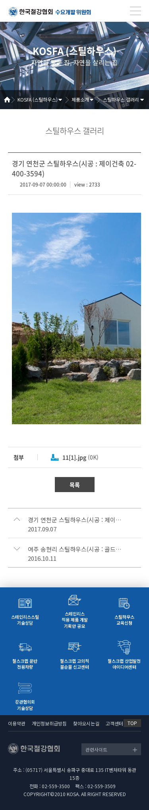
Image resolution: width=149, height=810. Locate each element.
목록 (75, 485)
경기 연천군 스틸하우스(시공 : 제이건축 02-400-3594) (75, 519)
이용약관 (16, 723)
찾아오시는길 (86, 723)
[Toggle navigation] (135, 10)
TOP (132, 723)
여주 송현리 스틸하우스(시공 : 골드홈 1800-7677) (75, 549)
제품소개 (80, 99)
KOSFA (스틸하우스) (37, 99)
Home (10, 99)
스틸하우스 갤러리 (121, 99)
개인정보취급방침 (49, 723)
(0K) (80, 457)
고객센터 (114, 723)
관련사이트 (96, 749)
